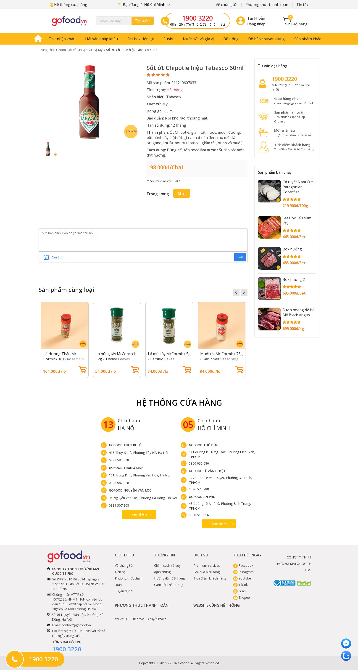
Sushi (168, 38)
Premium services (207, 565)
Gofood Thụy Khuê (125, 445)
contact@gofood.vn (76, 625)
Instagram (243, 572)
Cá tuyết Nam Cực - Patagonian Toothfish (299, 186)
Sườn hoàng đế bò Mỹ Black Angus (299, 312)
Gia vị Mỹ (96, 50)
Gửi (240, 257)
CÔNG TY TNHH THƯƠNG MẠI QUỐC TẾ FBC (293, 563)
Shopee (241, 597)
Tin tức (302, 4)
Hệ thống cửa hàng (68, 4)
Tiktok (240, 584)
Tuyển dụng (123, 591)
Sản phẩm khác (307, 38)
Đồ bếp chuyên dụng (266, 38)
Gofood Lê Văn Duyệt (207, 471)
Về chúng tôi (226, 4)
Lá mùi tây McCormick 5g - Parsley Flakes (169, 356)
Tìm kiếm (142, 20)
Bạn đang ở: (144, 4)
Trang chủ (46, 50)
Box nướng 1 (294, 249)
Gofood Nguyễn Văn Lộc (130, 490)
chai (181, 193)
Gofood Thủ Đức (203, 445)
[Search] (125, 20)
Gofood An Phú (202, 497)
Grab (239, 591)
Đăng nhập (256, 23)
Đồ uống (231, 38)
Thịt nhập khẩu (62, 38)
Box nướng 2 (294, 279)
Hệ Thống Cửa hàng (179, 402)
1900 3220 (197, 18)
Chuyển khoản (157, 615)
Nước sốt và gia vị (198, 38)
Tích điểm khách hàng (210, 578)
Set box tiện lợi (141, 38)
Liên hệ (120, 572)
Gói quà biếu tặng (207, 572)
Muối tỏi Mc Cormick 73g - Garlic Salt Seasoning (221, 356)
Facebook (243, 565)
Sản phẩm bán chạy (275, 172)
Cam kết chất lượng (168, 584)
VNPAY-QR (122, 615)
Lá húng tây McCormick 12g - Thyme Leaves (116, 356)
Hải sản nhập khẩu (101, 38)
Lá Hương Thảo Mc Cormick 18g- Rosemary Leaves (63, 359)
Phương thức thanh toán (266, 4)
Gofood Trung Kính (126, 467)
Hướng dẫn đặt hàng (169, 578)
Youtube (242, 578)
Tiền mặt (138, 615)
